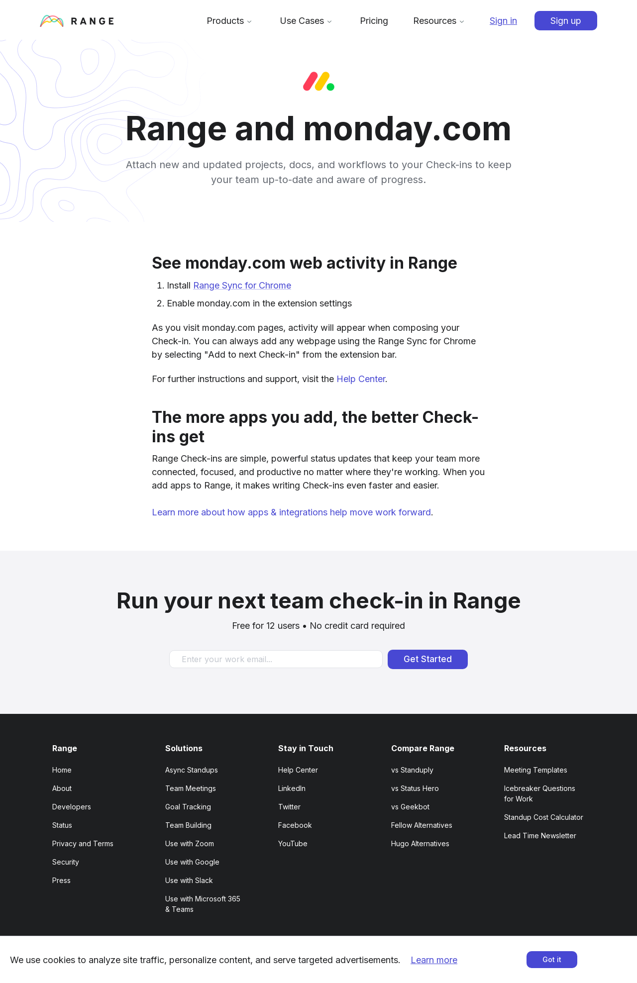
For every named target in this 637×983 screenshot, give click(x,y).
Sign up (565, 20)
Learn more (434, 960)
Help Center (360, 379)
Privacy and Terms (82, 843)
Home (62, 770)
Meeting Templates (535, 770)
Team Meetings (190, 788)
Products (231, 20)
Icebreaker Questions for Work (539, 793)
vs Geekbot (410, 806)
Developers (71, 806)
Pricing (374, 20)
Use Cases (307, 20)
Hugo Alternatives (420, 843)
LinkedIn (292, 788)
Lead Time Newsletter (540, 835)
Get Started (428, 659)
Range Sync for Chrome (242, 285)
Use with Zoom (189, 843)
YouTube (293, 843)
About (62, 788)
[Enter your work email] (276, 659)
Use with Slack (189, 880)
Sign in (503, 20)
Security (65, 862)
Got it (551, 959)
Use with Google (192, 862)
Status (62, 825)
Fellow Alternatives (421, 825)
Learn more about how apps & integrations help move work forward (291, 512)
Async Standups (191, 770)
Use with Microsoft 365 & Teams (202, 903)
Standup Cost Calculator (543, 817)
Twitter (289, 806)
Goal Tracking (188, 806)
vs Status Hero (415, 788)
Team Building (188, 825)
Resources (440, 20)
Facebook (295, 825)
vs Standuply (412, 770)
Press (61, 880)
